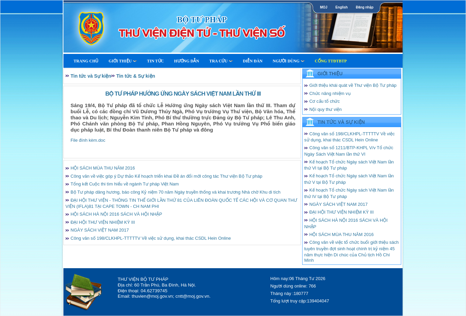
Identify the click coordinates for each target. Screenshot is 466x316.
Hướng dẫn (186, 61)
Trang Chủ (86, 61)
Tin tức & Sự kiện (135, 76)
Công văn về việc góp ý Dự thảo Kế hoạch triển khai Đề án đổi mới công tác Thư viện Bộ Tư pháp (166, 176)
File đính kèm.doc (88, 140)
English (341, 7)
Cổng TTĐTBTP (331, 61)
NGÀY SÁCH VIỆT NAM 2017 (100, 230)
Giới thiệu (123, 61)
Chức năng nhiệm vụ (330, 93)
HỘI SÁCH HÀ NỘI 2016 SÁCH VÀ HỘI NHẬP (116, 214)
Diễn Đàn (253, 61)
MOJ (323, 7)
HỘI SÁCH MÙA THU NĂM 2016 (103, 168)
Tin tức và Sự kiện (91, 76)
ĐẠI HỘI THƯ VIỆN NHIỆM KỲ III (103, 222)
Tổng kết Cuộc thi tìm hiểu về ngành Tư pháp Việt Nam (125, 183)
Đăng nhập (364, 7)
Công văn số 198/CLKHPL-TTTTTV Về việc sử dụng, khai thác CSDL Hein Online (151, 238)
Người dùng (289, 61)
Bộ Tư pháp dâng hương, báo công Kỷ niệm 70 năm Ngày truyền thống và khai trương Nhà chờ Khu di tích (175, 192)
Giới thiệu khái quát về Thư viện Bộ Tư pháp (352, 85)
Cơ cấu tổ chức (324, 101)
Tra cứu (221, 61)
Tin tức (155, 61)
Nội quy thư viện (325, 109)
